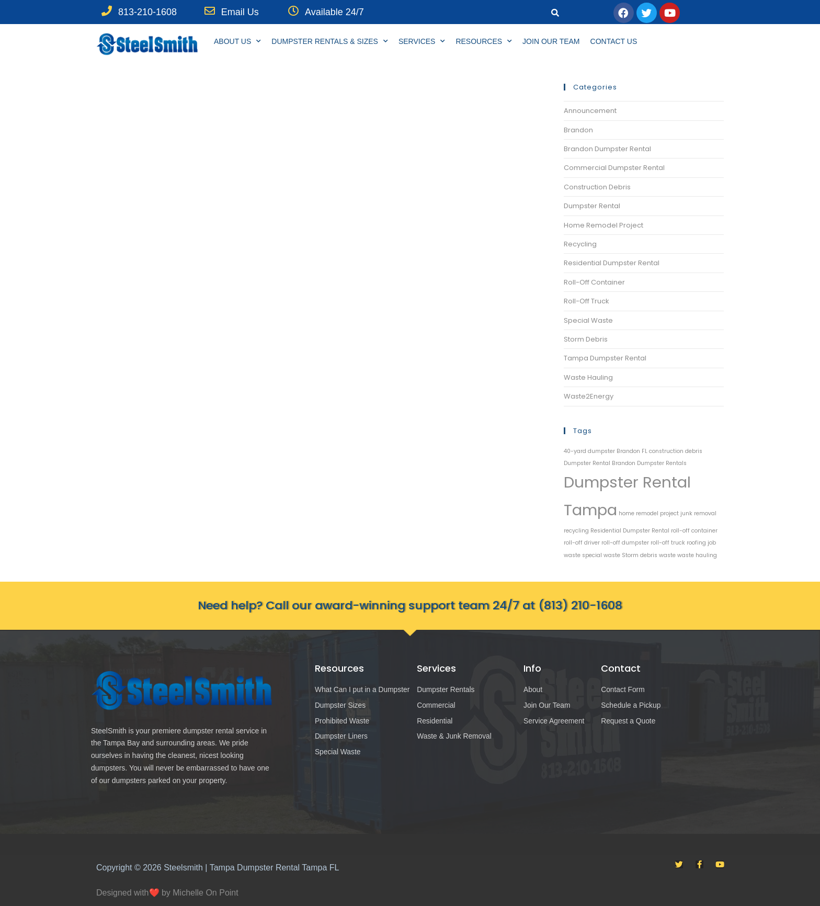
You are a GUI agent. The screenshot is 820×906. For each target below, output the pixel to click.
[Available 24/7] (293, 11)
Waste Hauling (588, 377)
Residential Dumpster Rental (611, 263)
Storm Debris (586, 339)
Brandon (578, 130)
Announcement (590, 111)
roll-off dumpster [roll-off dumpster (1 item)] (625, 543)
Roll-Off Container (594, 282)
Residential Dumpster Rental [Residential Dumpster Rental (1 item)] (629, 531)
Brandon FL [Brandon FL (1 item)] (632, 451)
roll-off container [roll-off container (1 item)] (694, 531)
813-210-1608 (147, 12)
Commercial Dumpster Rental (614, 168)
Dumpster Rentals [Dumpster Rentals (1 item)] (662, 463)
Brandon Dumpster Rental (607, 149)
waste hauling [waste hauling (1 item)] (697, 555)
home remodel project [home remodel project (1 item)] (649, 513)
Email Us (240, 12)
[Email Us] (209, 11)
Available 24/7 (334, 12)
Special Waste (588, 320)
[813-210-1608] (106, 11)
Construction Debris (597, 187)
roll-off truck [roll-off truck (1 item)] (668, 543)
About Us (237, 41)
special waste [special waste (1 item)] (601, 555)
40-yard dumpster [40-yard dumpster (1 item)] (589, 451)
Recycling (580, 244)
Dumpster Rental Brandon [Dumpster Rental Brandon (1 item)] (599, 463)
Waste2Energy (588, 396)
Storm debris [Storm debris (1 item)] (639, 555)
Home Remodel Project (603, 225)
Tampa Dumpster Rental (605, 358)
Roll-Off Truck (586, 301)
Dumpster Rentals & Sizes (329, 41)
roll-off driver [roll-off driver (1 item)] (582, 543)
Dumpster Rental (592, 206)
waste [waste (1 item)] (667, 555)
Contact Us (613, 41)
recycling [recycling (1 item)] (576, 531)
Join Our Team (550, 41)
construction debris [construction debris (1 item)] (675, 451)
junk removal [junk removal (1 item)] (698, 513)
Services (422, 41)
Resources (483, 41)
